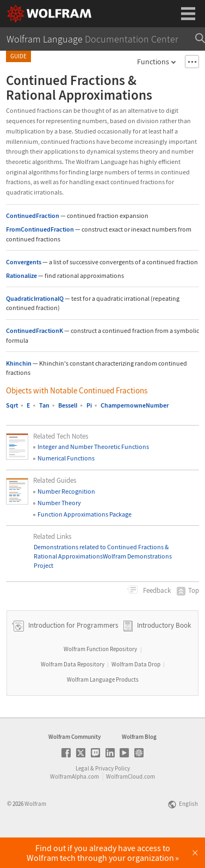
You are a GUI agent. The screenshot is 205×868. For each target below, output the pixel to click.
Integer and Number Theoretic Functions (93, 446)
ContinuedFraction (32, 215)
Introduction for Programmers (72, 655)
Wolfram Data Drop (135, 695)
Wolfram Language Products (103, 710)
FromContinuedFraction (40, 229)
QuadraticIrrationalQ (35, 298)
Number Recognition (66, 491)
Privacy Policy (112, 799)
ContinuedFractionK (34, 330)
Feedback (156, 590)
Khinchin (19, 363)
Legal (82, 799)
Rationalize (21, 275)
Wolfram (35, 834)
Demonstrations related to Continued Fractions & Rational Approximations (101, 551)
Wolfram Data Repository (72, 695)
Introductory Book (164, 655)
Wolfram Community (74, 767)
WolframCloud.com (130, 807)
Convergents (23, 262)
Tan (44, 405)
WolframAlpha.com (74, 807)
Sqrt (12, 405)
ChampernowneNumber (135, 405)
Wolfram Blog (139, 767)
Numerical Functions (66, 458)
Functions (153, 61)
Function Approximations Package (85, 514)
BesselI (67, 405)
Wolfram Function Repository (100, 679)
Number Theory (59, 503)
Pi (89, 405)
